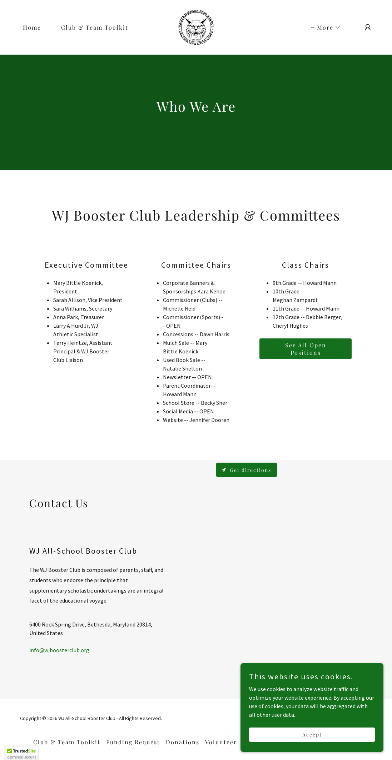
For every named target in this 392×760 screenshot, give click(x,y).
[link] (196, 26)
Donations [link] (182, 742)
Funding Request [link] (133, 742)
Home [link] (32, 27)
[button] (326, 27)
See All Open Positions (305, 348)
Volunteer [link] (221, 742)
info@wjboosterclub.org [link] (59, 650)
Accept (312, 734)
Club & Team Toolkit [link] (94, 27)
